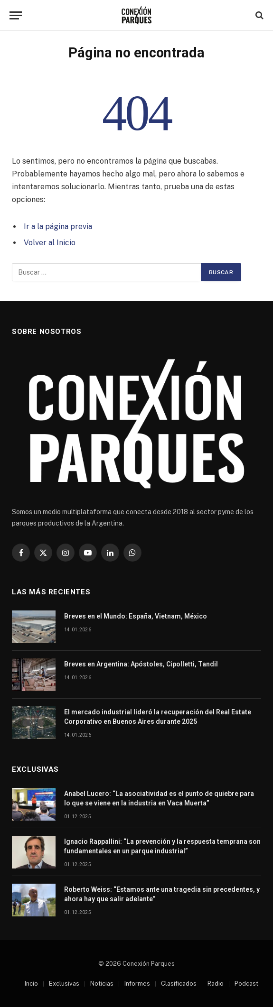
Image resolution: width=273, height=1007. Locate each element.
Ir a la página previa (58, 226)
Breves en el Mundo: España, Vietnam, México (135, 616)
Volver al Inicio (49, 242)
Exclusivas (64, 983)
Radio (215, 983)
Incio (31, 983)
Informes (137, 983)
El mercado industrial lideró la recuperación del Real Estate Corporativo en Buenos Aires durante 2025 (157, 716)
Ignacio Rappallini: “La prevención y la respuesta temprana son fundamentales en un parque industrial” (162, 846)
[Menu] (15, 15)
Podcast (246, 983)
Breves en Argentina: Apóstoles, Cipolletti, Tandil (141, 664)
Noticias (101, 983)
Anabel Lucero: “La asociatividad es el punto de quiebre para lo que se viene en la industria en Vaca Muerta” (159, 798)
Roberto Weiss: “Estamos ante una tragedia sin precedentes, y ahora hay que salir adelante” (162, 894)
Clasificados (179, 983)
